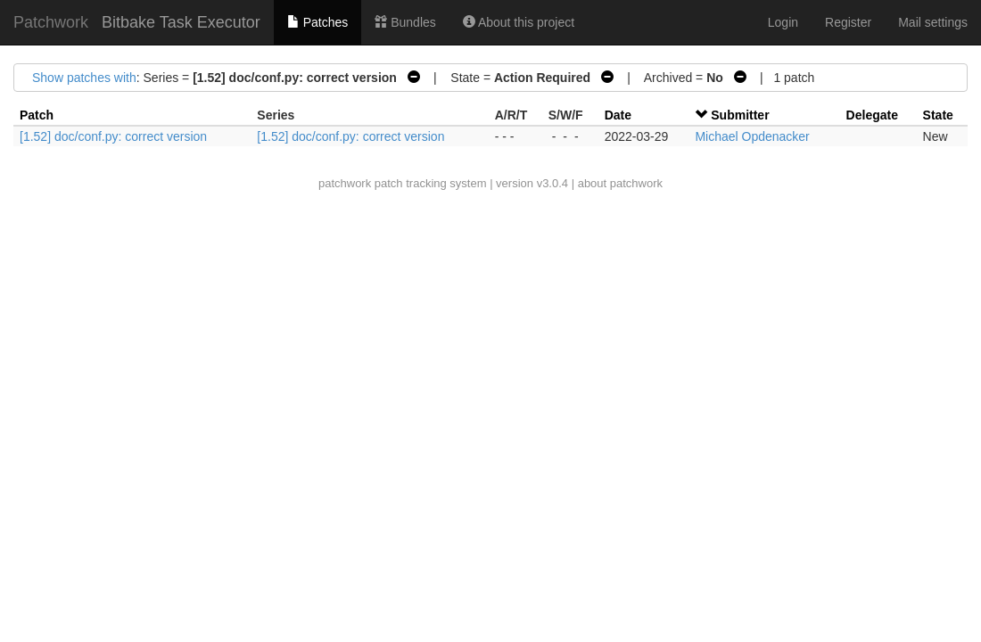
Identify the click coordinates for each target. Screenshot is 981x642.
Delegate (872, 115)
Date (618, 115)
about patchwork (620, 183)
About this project (518, 22)
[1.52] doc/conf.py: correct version (113, 136)
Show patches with (84, 77)
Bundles (405, 22)
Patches (317, 22)
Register (848, 22)
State (938, 115)
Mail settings (933, 22)
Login (783, 22)
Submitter (740, 115)
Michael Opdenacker (752, 136)
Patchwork (50, 22)
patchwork (344, 183)
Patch (37, 115)
